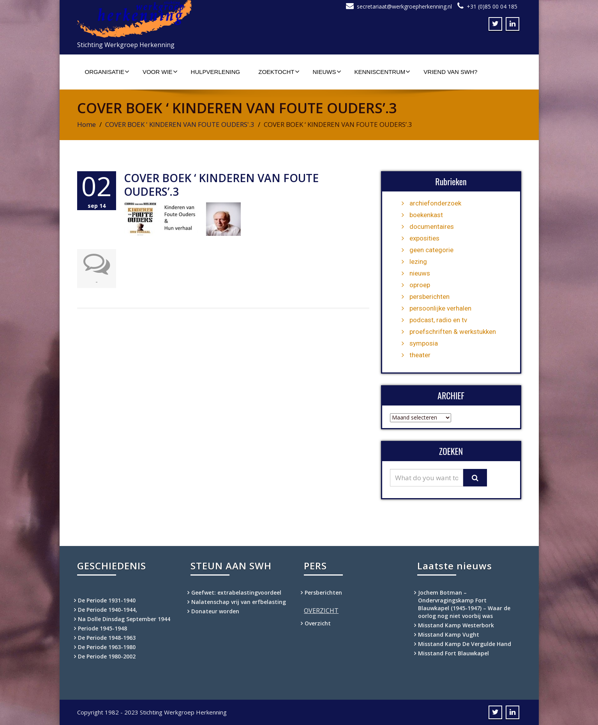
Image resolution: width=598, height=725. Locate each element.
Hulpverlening (215, 71)
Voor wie (160, 71)
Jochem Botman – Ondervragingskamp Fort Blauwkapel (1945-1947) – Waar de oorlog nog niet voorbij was (464, 604)
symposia (423, 343)
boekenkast (426, 215)
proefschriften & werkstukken (452, 331)
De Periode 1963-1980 (107, 647)
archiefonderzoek (435, 203)
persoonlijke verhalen (440, 308)
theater (419, 355)
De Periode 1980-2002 (107, 656)
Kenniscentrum (383, 71)
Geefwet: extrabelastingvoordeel (236, 592)
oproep (419, 285)
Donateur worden (215, 611)
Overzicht (318, 623)
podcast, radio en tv (438, 320)
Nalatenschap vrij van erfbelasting (238, 602)
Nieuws (327, 71)
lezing (418, 261)
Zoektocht (278, 71)
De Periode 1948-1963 (107, 637)
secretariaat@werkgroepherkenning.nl (404, 6)
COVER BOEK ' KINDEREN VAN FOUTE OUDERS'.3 (179, 124)
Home (86, 124)
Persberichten (323, 592)
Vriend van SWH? (450, 71)
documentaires (431, 226)
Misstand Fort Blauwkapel (453, 653)
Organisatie (107, 71)
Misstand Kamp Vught (448, 634)
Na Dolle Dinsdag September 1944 (124, 619)
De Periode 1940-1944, (107, 609)
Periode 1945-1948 (102, 628)
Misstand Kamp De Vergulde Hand (464, 644)
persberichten (429, 296)
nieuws (419, 273)
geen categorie (431, 250)
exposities (424, 238)
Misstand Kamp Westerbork (456, 625)
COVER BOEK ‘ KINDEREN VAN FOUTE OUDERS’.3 (221, 184)
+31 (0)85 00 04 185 (492, 6)
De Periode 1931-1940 (107, 600)
